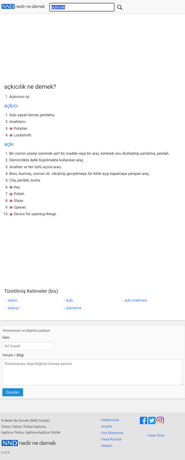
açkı (9, 144)
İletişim (106, 446)
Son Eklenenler (112, 433)
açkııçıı (13, 308)
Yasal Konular (111, 439)
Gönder (12, 392)
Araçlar (106, 426)
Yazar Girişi (156, 435)
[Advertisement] (94, 47)
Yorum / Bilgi (13, 355)
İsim (5, 337)
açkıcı (11, 106)
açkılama (73, 308)
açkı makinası (135, 300)
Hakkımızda (110, 420)
